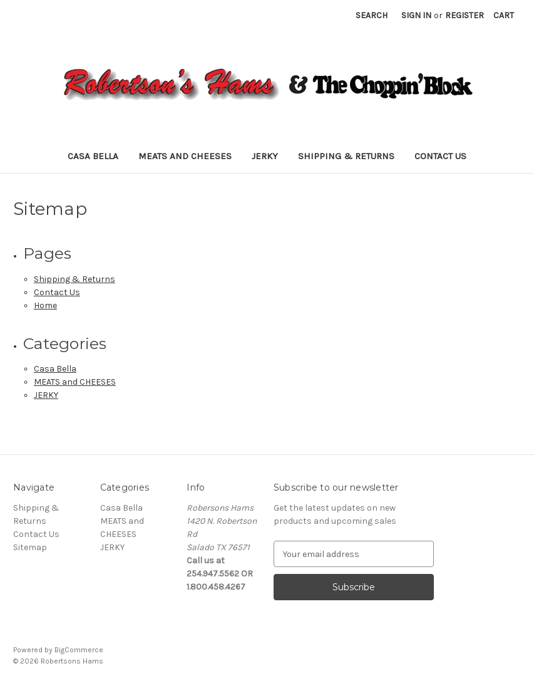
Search (372, 15)
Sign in (416, 15)
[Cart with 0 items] (503, 15)
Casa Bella (93, 156)
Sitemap (30, 547)
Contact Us (440, 156)
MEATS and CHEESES (185, 156)
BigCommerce (78, 649)
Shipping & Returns (346, 156)
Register (464, 15)
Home (45, 305)
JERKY (265, 156)
